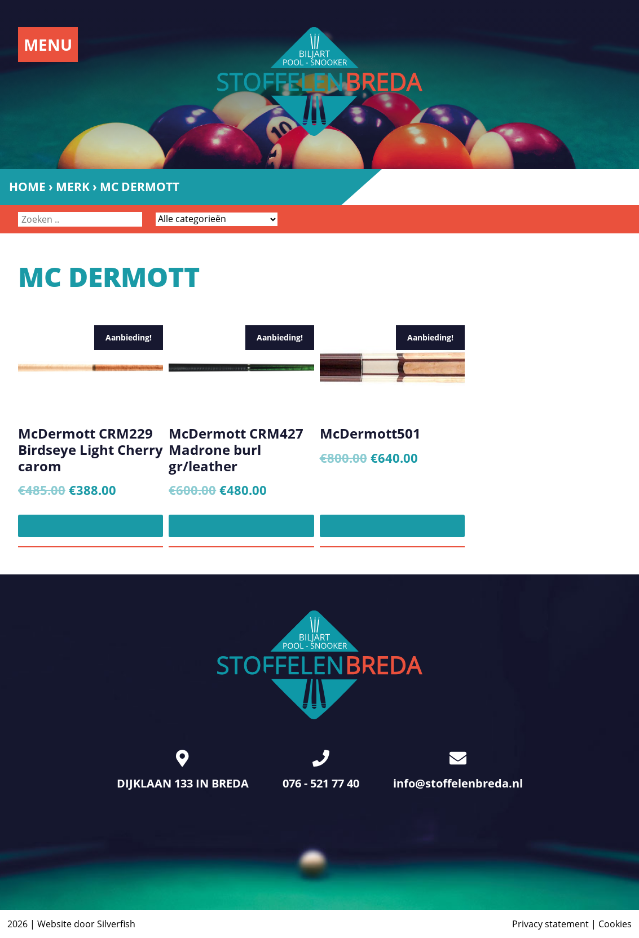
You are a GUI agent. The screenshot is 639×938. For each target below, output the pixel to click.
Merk (73, 186)
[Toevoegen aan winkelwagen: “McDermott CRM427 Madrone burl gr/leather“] (241, 526)
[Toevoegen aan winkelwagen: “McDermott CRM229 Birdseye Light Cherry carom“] (90, 526)
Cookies (615, 924)
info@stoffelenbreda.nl (458, 770)
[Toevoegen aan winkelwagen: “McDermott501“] (392, 526)
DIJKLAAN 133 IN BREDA (183, 770)
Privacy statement (550, 924)
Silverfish (116, 924)
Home (27, 186)
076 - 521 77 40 (321, 770)
